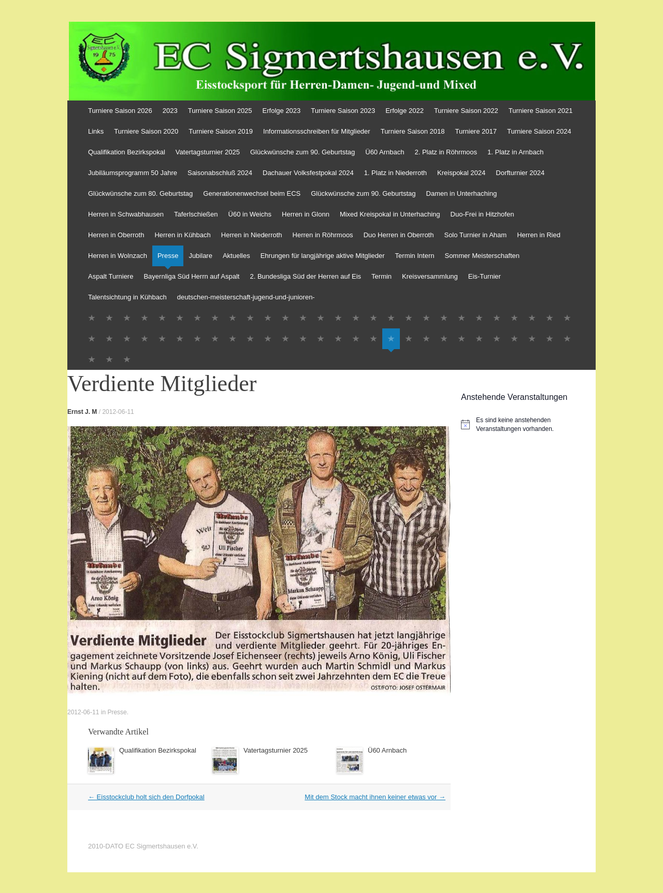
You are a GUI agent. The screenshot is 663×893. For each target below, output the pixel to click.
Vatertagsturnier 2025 (208, 152)
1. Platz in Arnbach (515, 152)
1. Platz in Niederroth (395, 173)
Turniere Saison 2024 (539, 131)
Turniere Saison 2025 (220, 110)
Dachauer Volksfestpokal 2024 (308, 173)
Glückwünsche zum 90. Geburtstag (302, 152)
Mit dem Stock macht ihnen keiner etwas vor (375, 797)
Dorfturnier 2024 (520, 173)
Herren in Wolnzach (117, 256)
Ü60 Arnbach (384, 152)
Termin (381, 276)
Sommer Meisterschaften (482, 256)
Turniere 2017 (476, 131)
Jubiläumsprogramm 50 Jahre (132, 173)
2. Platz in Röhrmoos (445, 152)
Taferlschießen (196, 214)
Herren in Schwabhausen (126, 214)
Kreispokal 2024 (461, 173)
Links (96, 131)
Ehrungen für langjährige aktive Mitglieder (323, 256)
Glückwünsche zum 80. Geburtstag (140, 193)
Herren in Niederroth (251, 235)
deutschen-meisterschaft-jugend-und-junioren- (246, 297)
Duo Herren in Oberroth (399, 235)
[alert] (528, 424)
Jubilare (200, 256)
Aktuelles (236, 256)
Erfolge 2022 (404, 110)
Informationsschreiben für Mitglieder (316, 131)
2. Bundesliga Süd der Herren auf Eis (305, 276)
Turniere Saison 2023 (343, 110)
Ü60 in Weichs (250, 214)
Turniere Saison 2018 (413, 131)
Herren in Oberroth (116, 235)
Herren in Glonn (305, 214)
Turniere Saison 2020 (146, 131)
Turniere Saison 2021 (541, 110)
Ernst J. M (82, 411)
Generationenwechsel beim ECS (251, 193)
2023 (170, 110)
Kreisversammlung (430, 276)
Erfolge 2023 (282, 110)
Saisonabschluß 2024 (220, 173)
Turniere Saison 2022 (466, 110)
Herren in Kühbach (182, 235)
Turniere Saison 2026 (120, 110)
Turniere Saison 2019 (221, 131)
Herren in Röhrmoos (323, 235)
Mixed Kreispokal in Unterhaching (390, 214)
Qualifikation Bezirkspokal (126, 152)
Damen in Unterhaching (461, 193)
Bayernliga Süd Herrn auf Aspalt (191, 276)
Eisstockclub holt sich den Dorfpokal (146, 797)
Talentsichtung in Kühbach (127, 297)
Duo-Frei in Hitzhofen (482, 214)
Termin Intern (415, 256)
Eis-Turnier (484, 276)
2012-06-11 (118, 411)
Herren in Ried (538, 235)
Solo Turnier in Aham (475, 235)
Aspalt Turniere (110, 276)
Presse (167, 256)
